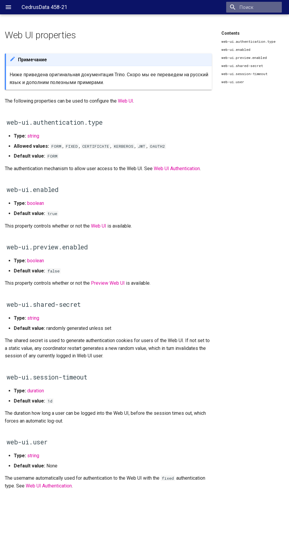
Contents (230, 33)
